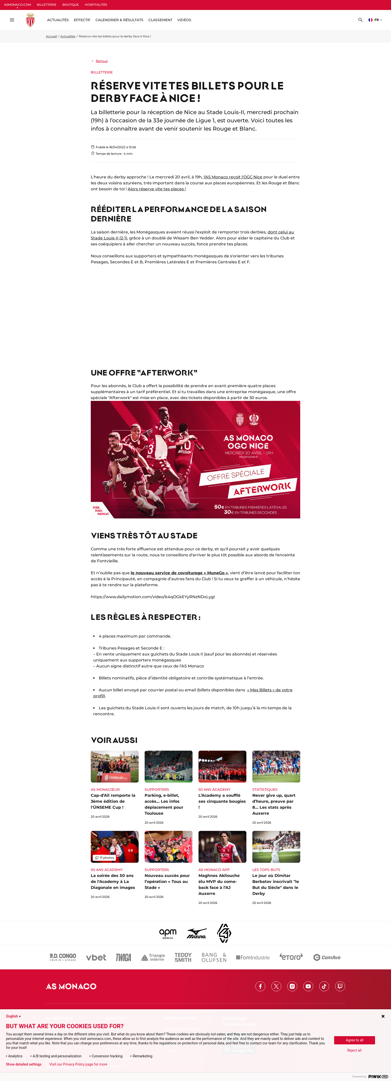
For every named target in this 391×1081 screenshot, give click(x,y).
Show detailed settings (23, 1064)
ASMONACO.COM (17, 4)
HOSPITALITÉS (96, 4)
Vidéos (184, 20)
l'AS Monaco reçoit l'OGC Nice (233, 177)
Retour (99, 61)
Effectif (82, 20)
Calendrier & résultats (119, 20)
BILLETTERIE (46, 4)
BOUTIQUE (70, 4)
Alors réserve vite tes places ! (157, 189)
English (14, 1016)
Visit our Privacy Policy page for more (78, 1064)
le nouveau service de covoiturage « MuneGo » (179, 573)
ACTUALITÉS (58, 20)
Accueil (51, 36)
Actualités (67, 36)
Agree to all (354, 1040)
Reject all (354, 1050)
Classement (160, 20)
